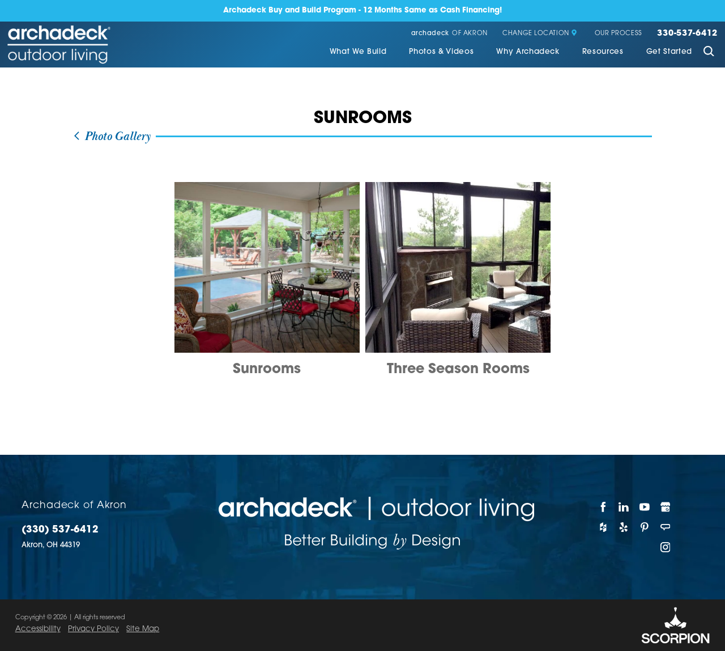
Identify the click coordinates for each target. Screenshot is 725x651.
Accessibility (38, 629)
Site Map (142, 629)
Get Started (669, 52)
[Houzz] (603, 527)
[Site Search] (709, 52)
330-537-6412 (687, 34)
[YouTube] (644, 507)
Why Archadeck (528, 52)
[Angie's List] (665, 527)
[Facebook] (603, 507)
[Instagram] (665, 547)
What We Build (358, 52)
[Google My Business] (665, 507)
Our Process (618, 34)
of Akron (449, 34)
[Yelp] (624, 527)
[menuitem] (358, 52)
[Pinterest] (644, 527)
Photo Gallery (111, 137)
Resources (603, 52)
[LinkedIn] (624, 507)
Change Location (539, 34)
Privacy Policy (93, 629)
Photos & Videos (441, 52)
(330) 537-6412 (60, 530)
